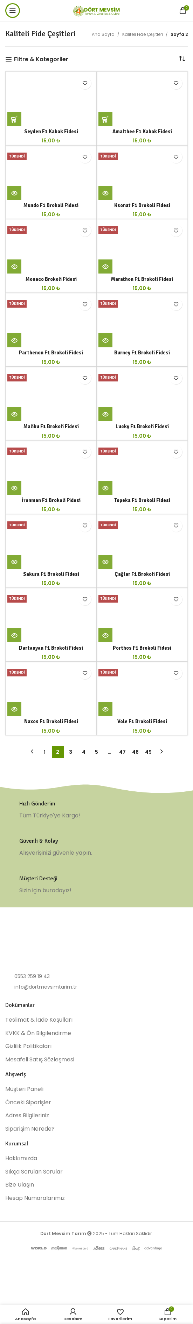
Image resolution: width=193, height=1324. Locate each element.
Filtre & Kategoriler (41, 59)
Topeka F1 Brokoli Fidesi (142, 500)
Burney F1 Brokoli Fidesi (142, 352)
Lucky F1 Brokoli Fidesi (142, 426)
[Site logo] (96, 10)
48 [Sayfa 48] (135, 752)
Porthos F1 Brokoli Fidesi (142, 648)
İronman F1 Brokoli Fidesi (51, 500)
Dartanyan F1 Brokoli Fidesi (51, 648)
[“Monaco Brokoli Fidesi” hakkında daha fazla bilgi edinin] (14, 266)
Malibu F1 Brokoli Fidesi (51, 426)
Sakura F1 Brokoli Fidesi (51, 574)
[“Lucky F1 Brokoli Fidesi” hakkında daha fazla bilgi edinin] (105, 414)
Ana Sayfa (103, 34)
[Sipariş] (182, 59)
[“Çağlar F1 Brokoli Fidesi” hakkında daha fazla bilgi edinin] (105, 562)
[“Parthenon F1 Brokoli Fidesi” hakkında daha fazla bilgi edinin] (14, 340)
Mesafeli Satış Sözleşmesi (39, 1059)
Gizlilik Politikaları (28, 1046)
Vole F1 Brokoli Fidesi (142, 721)
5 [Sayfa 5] (96, 752)
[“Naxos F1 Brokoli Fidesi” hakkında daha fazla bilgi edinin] (14, 709)
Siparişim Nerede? (30, 1129)
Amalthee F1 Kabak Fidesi (142, 131)
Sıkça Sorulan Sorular (34, 1172)
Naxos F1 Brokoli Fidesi (51, 721)
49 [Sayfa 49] (148, 752)
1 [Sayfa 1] (45, 752)
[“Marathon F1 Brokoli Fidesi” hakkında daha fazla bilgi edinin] (105, 266)
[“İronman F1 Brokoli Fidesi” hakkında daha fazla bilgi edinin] (14, 488)
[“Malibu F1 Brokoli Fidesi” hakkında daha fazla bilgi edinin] (14, 414)
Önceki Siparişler (28, 1102)
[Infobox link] (96, 810)
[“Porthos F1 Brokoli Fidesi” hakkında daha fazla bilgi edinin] (105, 635)
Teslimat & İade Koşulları (39, 1020)
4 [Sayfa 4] (83, 752)
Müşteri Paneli (24, 1089)
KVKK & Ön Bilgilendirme (38, 1033)
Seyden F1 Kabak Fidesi (51, 131)
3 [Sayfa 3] (70, 752)
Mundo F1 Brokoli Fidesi (50, 205)
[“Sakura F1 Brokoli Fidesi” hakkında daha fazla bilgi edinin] (14, 562)
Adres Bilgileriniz (27, 1115)
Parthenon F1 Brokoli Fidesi (51, 352)
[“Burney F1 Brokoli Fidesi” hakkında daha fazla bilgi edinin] (105, 340)
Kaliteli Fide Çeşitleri (142, 34)
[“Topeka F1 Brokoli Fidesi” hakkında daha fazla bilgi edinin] (105, 488)
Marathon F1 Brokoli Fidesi (142, 279)
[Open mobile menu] (12, 11)
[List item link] (96, 976)
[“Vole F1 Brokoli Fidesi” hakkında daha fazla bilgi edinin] (105, 709)
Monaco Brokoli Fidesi (51, 279)
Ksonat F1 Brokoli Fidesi (142, 205)
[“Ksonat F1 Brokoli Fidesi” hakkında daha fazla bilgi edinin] (105, 193)
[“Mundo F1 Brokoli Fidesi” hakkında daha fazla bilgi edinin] (14, 193)
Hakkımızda (21, 1158)
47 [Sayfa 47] (122, 752)
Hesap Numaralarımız (35, 1198)
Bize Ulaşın (19, 1185)
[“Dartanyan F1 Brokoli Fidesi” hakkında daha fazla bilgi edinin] (14, 635)
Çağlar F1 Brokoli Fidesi (142, 574)
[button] (14, 119)
